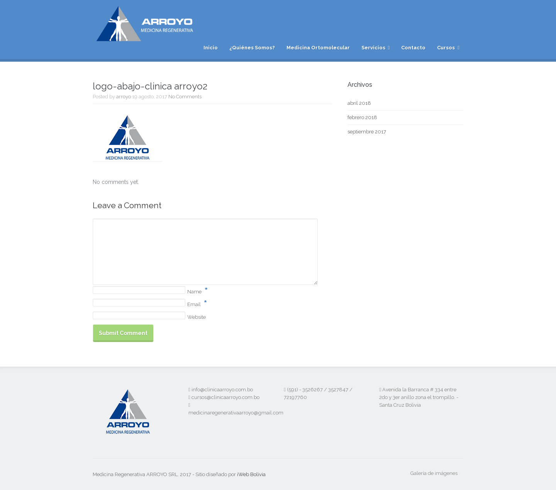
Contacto (413, 48)
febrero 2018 (362, 117)
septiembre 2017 (367, 132)
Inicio (210, 48)
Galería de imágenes (434, 473)
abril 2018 (359, 103)
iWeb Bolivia (251, 474)
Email (194, 304)
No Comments (185, 96)
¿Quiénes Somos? (252, 48)
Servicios (373, 48)
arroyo (123, 96)
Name (194, 292)
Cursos (446, 48)
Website (196, 317)
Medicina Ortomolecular (318, 48)
